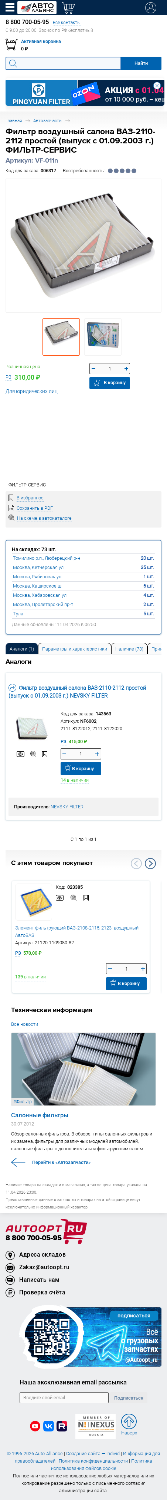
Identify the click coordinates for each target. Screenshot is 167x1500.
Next (150, 863)
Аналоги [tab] (22, 649)
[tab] (22, 648)
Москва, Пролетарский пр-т (43, 604)
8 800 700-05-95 (34, 1238)
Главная (14, 120)
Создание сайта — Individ (93, 1453)
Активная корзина (41, 41)
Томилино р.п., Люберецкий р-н (46, 558)
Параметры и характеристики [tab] (74, 649)
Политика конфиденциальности (93, 1461)
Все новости (24, 1024)
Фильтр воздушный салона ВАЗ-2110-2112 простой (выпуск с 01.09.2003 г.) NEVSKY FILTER (77, 691)
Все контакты (67, 22)
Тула (18, 614)
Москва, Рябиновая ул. (37, 576)
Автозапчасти (47, 120)
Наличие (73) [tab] (129, 649)
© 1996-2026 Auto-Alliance (35, 1453)
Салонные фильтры (39, 1115)
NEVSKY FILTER (67, 807)
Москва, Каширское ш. (37, 586)
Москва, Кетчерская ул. (39, 567)
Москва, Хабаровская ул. (40, 595)
